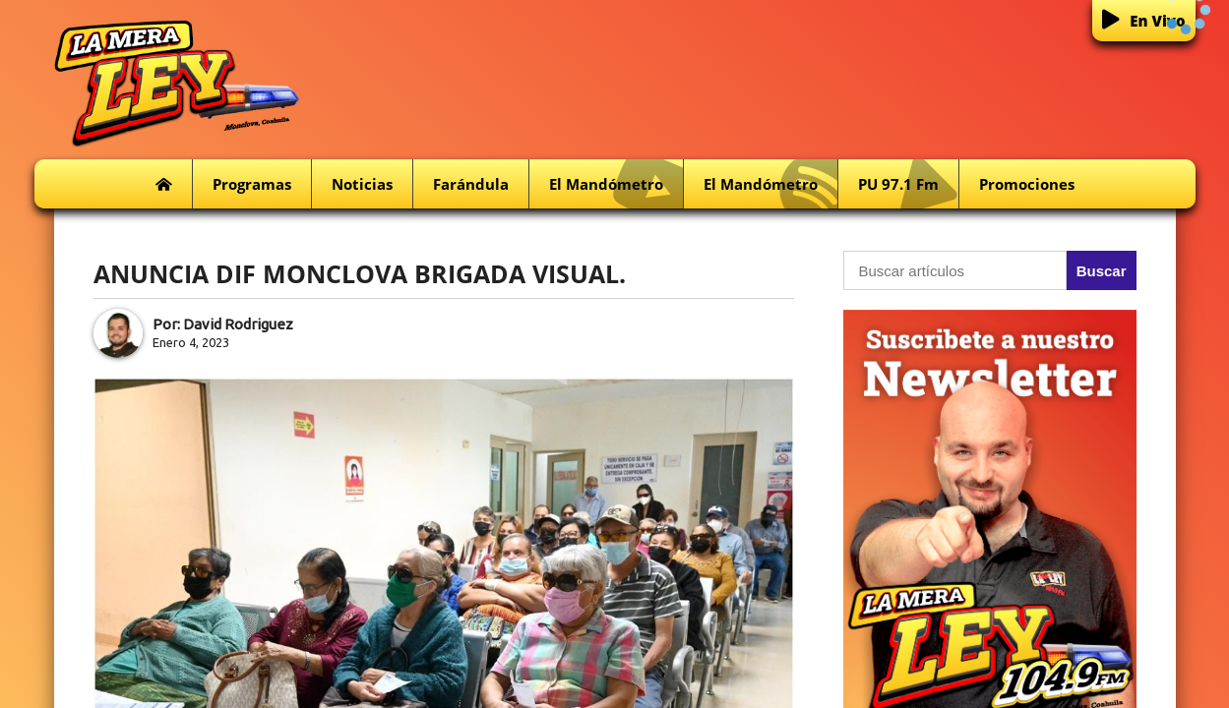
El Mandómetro (616, 184)
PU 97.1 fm (908, 184)
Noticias (362, 184)
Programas (252, 184)
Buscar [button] (1101, 271)
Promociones (1027, 184)
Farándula (471, 184)
